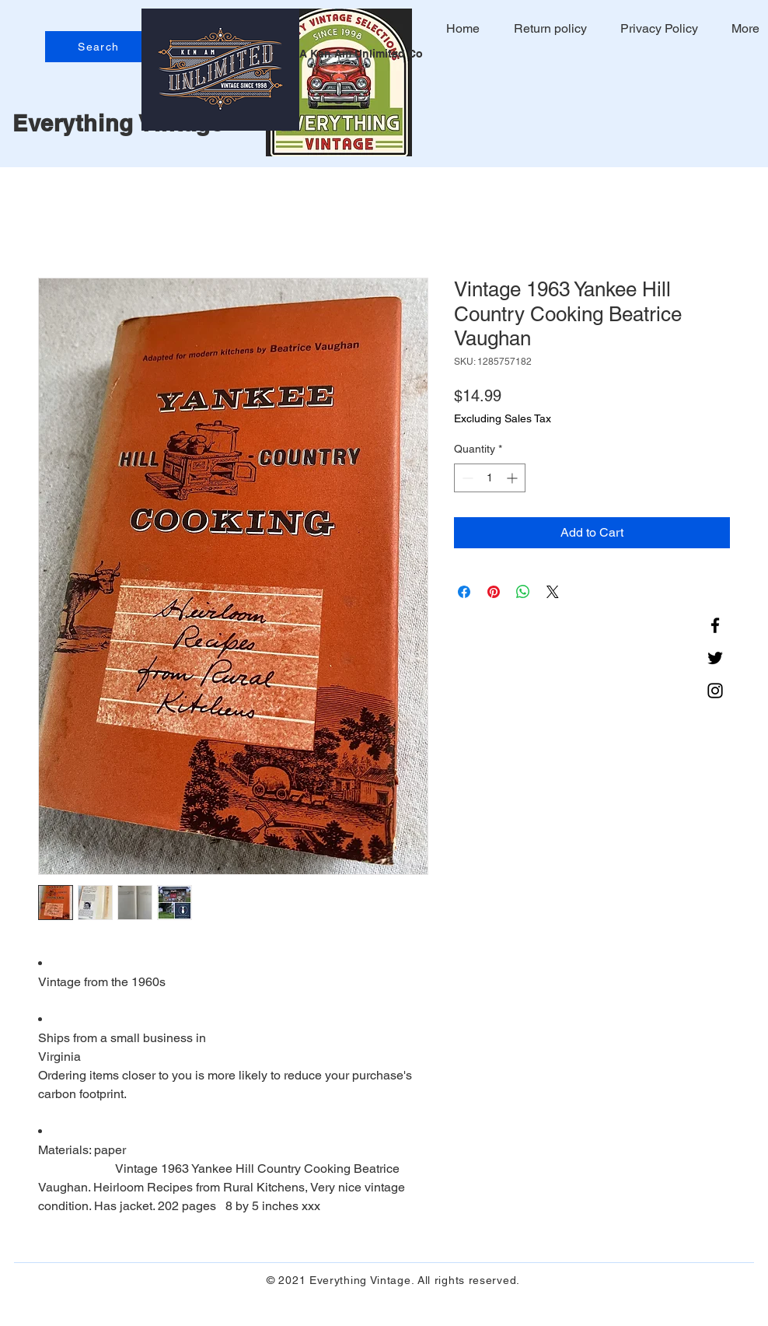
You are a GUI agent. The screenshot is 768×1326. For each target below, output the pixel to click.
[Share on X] (552, 592)
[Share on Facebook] (464, 592)
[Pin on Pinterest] (493, 592)
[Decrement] (466, 478)
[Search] (100, 46)
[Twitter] (715, 658)
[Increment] (513, 478)
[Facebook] (715, 625)
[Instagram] (715, 690)
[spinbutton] (490, 478)
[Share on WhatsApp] (523, 592)
